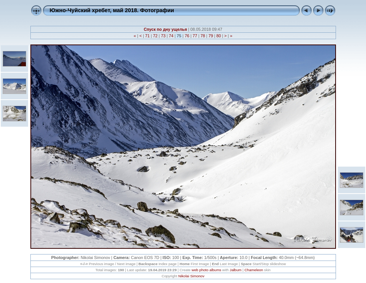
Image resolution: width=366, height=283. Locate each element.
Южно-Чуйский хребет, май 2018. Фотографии (112, 10)
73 (163, 35)
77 (195, 35)
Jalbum (235, 270)
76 (187, 35)
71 (147, 35)
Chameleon (253, 270)
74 (171, 35)
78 (203, 35)
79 (210, 35)
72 (155, 35)
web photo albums (206, 270)
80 (218, 35)
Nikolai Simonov (191, 276)
